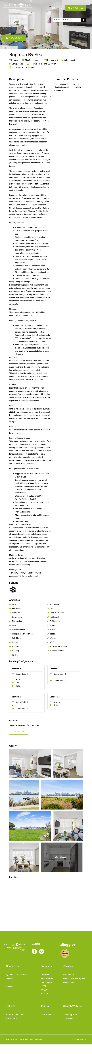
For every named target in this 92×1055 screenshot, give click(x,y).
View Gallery (14, 37)
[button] (53, 8)
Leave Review (18, 732)
